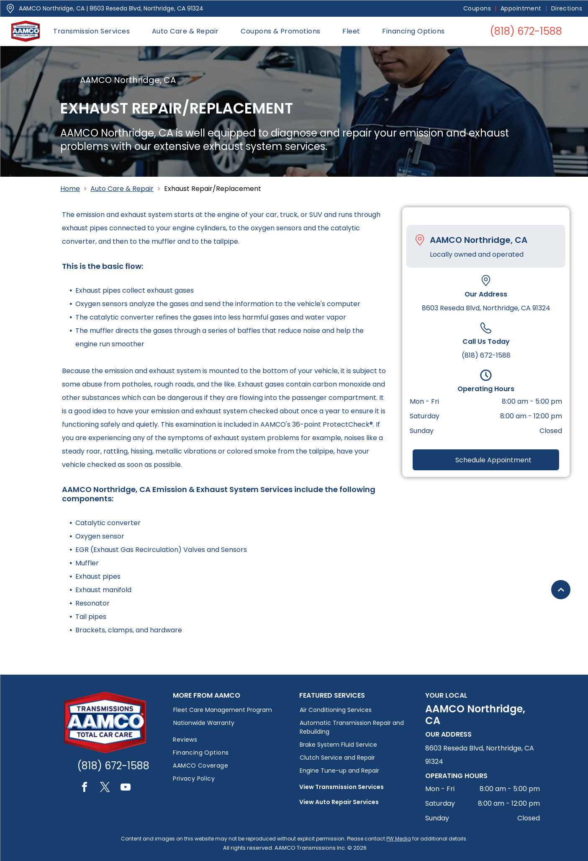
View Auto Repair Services (339, 802)
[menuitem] (477, 8)
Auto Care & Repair (122, 188)
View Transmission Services (341, 787)
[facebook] (84, 788)
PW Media (398, 838)
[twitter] (105, 788)
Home (70, 188)
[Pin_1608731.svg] (10, 8)
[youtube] (125, 788)
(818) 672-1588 (486, 355)
